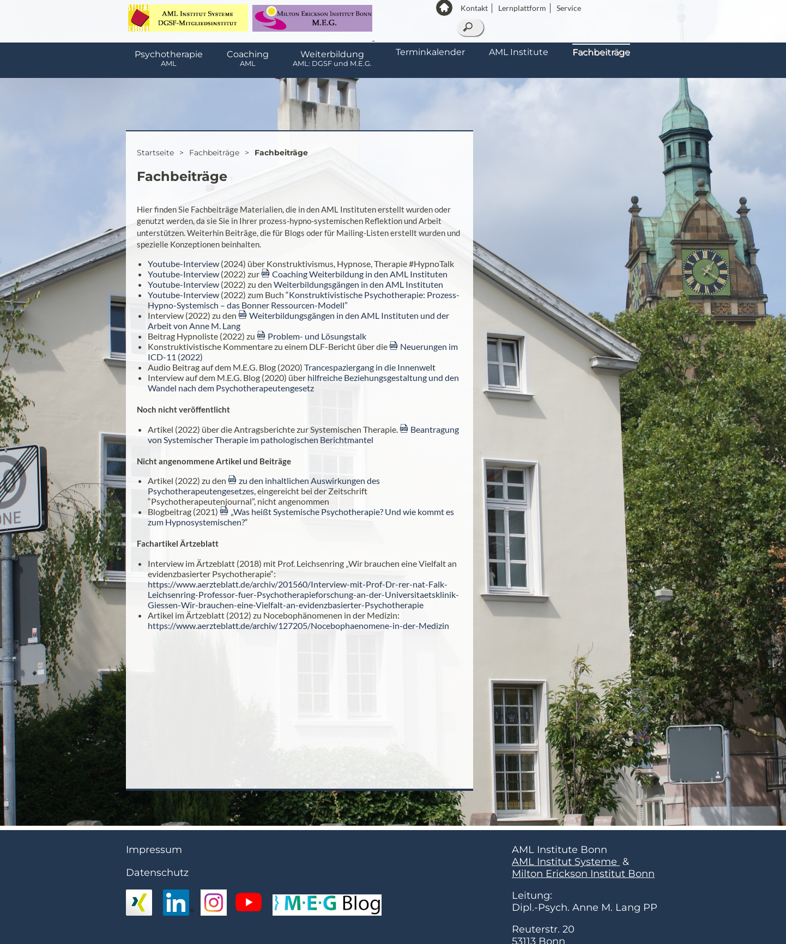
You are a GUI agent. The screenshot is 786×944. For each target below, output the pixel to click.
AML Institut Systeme (566, 862)
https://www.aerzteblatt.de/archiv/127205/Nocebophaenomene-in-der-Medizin (298, 625)
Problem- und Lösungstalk (317, 336)
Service (569, 8)
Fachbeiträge (601, 52)
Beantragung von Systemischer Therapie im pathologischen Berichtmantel (303, 434)
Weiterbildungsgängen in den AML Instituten (358, 284)
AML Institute (518, 52)
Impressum (154, 850)
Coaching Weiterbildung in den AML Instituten (360, 274)
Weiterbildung (332, 58)
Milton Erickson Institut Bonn (583, 874)
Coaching (248, 58)
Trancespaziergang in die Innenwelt (370, 367)
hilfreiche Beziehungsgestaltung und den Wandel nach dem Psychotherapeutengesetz (303, 382)
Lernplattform (522, 8)
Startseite (155, 153)
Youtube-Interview (183, 263)
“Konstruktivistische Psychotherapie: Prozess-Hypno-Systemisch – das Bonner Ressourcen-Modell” (303, 299)
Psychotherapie (169, 58)
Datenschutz (157, 873)
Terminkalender (430, 52)
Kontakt (474, 8)
